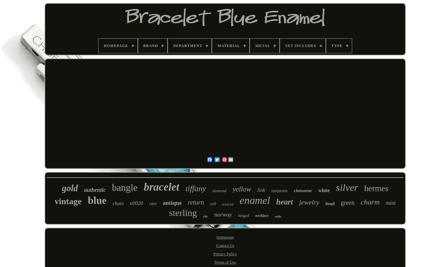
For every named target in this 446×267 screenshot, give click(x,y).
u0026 (136, 203)
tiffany (196, 188)
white (324, 190)
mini (391, 203)
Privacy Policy (225, 254)
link (261, 190)
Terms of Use (225, 262)
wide (278, 216)
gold (70, 188)
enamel (255, 200)
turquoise (279, 190)
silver (347, 187)
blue (97, 200)
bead (330, 203)
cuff (213, 204)
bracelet (161, 187)
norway (223, 214)
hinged (243, 215)
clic (205, 216)
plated (228, 204)
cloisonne (303, 190)
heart (284, 202)
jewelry (309, 202)
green (347, 202)
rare (153, 203)
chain (118, 203)
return (196, 202)
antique (172, 203)
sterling (183, 213)
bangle (125, 187)
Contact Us (225, 245)
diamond (219, 190)
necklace (262, 215)
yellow (242, 189)
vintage (68, 201)
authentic (95, 190)
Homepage (225, 237)
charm (370, 202)
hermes (376, 188)
